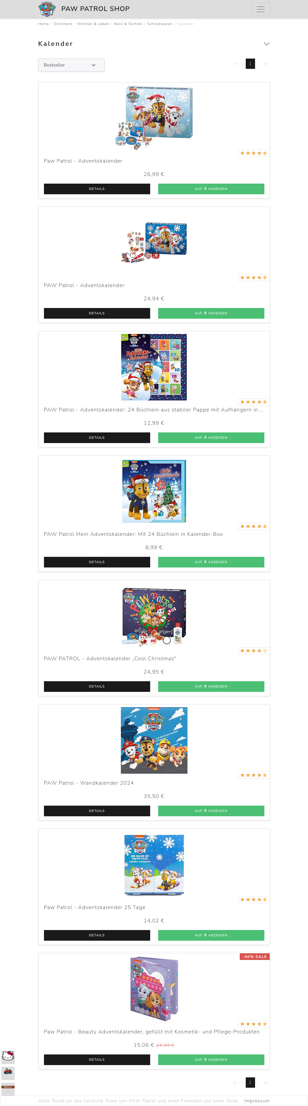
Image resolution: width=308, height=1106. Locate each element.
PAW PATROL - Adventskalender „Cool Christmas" (110, 658)
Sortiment (63, 23)
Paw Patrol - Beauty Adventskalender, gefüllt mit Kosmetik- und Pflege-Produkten (152, 1031)
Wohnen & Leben (93, 23)
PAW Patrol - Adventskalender (84, 285)
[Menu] (260, 9)
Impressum (257, 1101)
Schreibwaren (159, 23)
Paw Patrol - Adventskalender (83, 161)
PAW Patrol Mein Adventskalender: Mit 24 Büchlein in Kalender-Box (133, 534)
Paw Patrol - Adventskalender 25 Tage (95, 907)
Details (97, 189)
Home (43, 23)
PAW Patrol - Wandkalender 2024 (89, 783)
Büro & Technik (128, 23)
